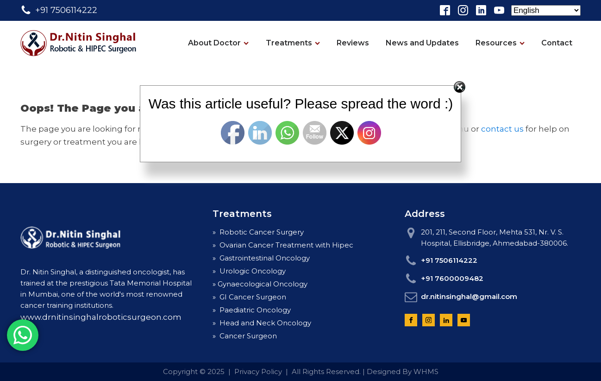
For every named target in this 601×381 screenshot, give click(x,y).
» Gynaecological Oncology (260, 283)
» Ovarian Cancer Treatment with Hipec (283, 245)
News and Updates (422, 42)
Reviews (353, 42)
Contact (556, 42)
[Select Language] (546, 10)
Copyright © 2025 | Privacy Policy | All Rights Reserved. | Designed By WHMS (300, 371)
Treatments (293, 42)
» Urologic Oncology (249, 271)
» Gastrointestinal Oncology (261, 258)
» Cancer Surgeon (245, 335)
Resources (500, 42)
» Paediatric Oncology (252, 309)
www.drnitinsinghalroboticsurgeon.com (101, 317)
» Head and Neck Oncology (262, 322)
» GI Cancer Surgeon (249, 296)
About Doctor (218, 42)
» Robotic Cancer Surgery (258, 232)
